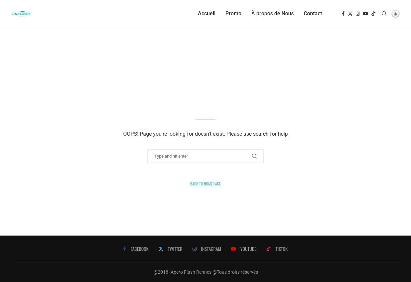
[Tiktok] (373, 13)
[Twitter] (350, 13)
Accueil (206, 13)
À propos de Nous (272, 13)
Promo (233, 13)
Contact (313, 13)
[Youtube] (365, 13)
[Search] (384, 13)
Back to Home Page (205, 183)
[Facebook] (343, 13)
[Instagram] (358, 13)
